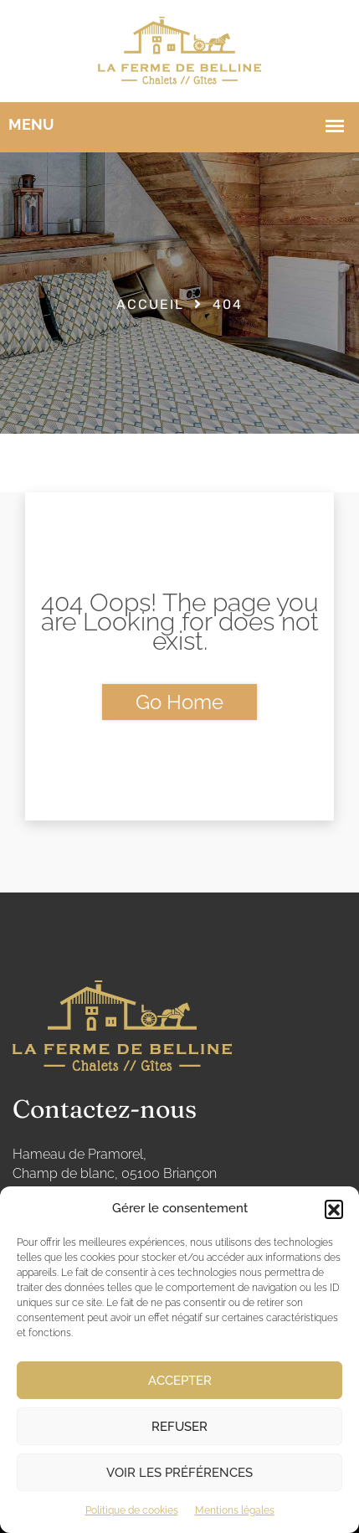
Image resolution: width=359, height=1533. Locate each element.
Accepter (180, 1380)
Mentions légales (234, 1510)
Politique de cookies (131, 1510)
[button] (334, 1209)
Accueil (150, 304)
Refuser (179, 1426)
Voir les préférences (179, 1472)
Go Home (179, 702)
